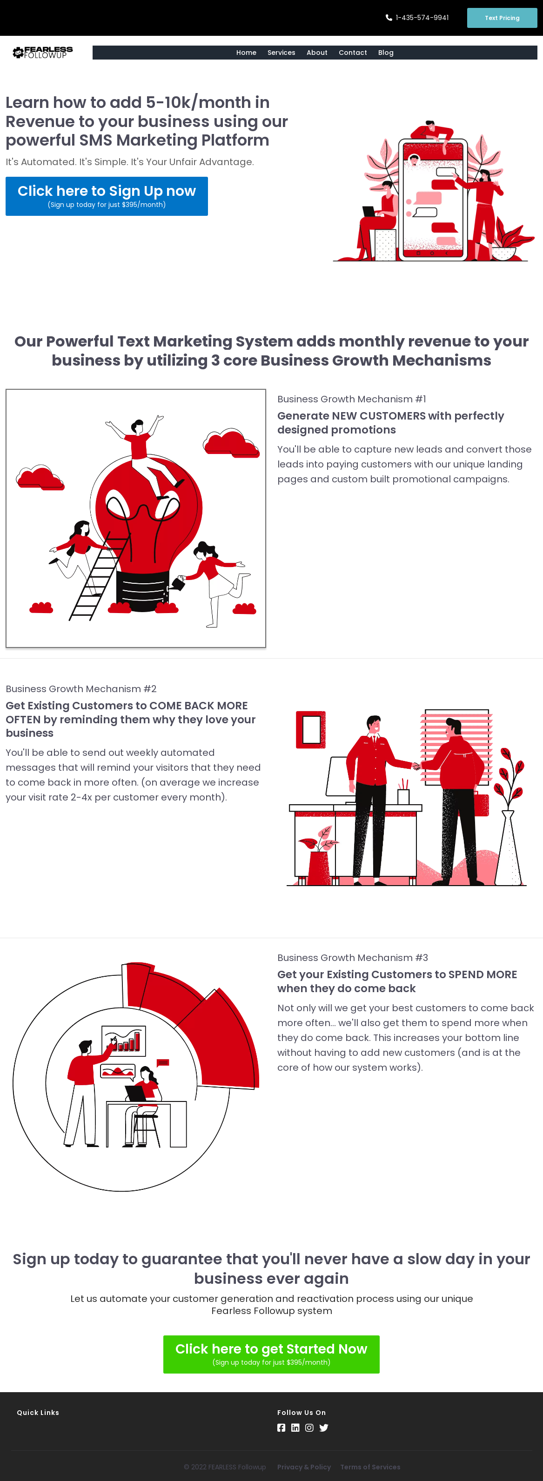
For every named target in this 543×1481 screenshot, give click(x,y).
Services (281, 52)
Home (246, 52)
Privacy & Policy (304, 1467)
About (317, 52)
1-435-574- (415, 17)
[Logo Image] (43, 52)
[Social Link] (281, 1428)
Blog (386, 52)
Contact (353, 52)
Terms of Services (370, 1467)
